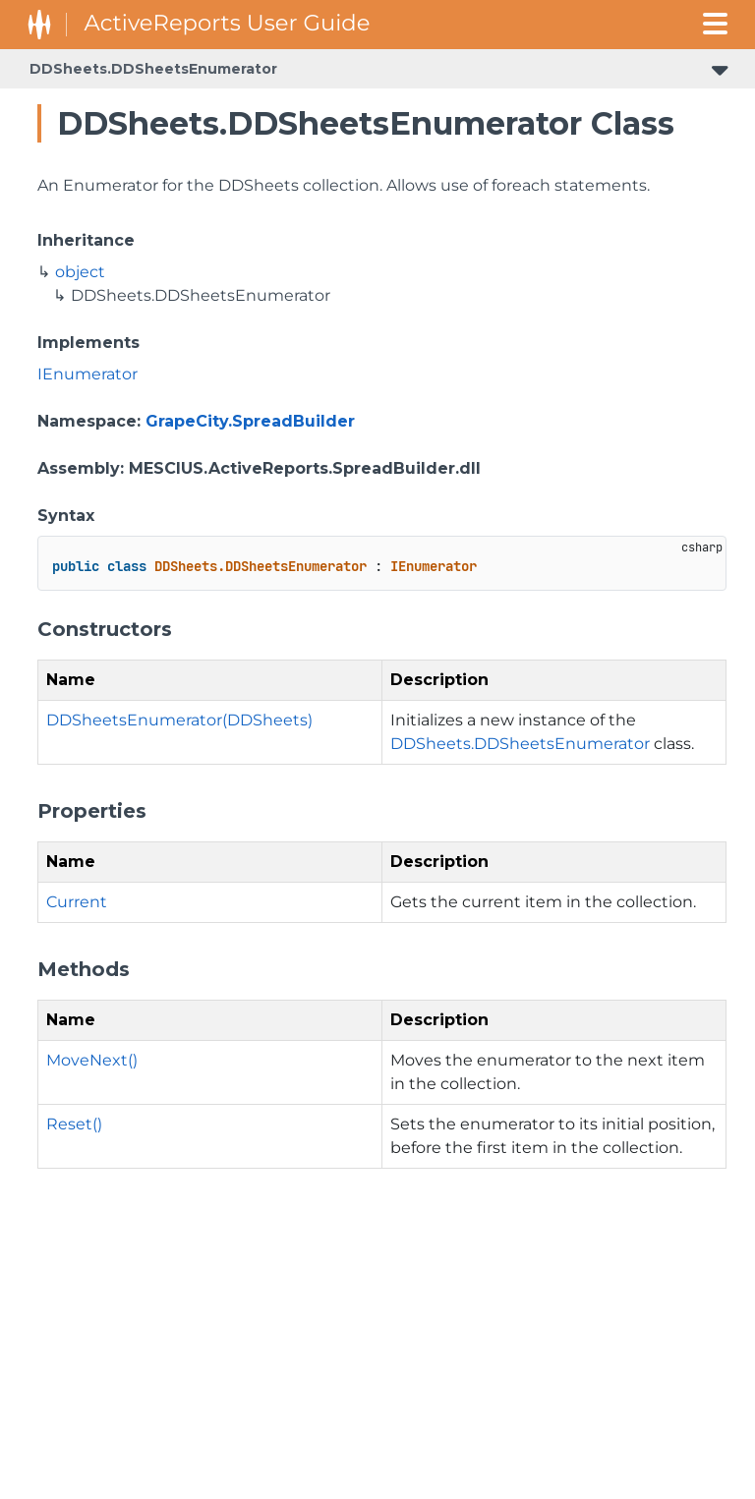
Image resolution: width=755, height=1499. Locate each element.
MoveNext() (92, 1060)
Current (76, 902)
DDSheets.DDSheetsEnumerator (153, 69)
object (80, 271)
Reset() (74, 1124)
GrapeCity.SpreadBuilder (250, 421)
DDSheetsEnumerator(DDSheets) (179, 720)
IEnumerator (87, 374)
